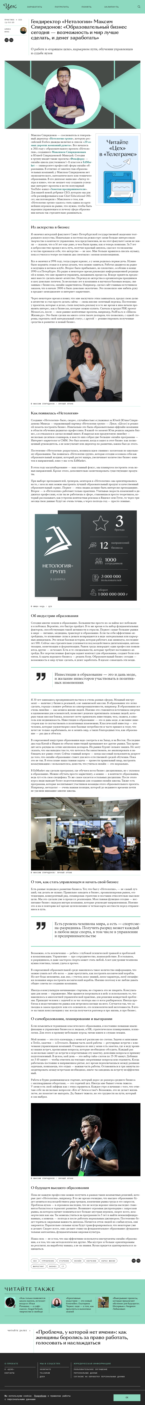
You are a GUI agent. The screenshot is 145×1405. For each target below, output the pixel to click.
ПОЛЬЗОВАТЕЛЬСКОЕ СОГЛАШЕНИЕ (90, 1369)
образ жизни (108, 1261)
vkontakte (45, 1369)
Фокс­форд (77, 159)
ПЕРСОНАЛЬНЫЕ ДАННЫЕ (86, 1373)
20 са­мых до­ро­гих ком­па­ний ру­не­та (61, 143)
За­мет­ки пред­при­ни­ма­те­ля (68, 189)
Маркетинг (38, 1266)
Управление (48, 1261)
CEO (20, 20)
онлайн (78, 1261)
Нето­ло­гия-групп (61, 138)
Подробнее (40, 1396)
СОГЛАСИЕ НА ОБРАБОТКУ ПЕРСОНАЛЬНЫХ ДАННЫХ (99, 1377)
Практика (10, 20)
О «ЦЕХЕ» (10, 1369)
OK (127, 1398)
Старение (64, 1261)
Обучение (91, 1261)
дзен (42, 1377)
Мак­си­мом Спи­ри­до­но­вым (69, 152)
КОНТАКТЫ (10, 1373)
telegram (45, 1373)
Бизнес (53, 1266)
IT (63, 1266)
